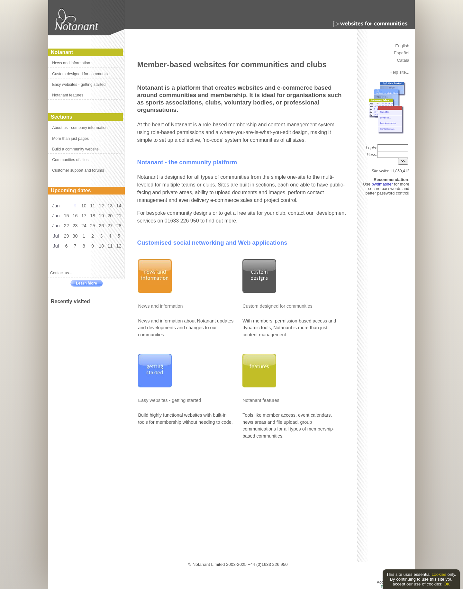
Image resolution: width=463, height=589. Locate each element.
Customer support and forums (78, 170)
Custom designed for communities (81, 74)
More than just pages (70, 138)
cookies (439, 574)
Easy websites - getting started (78, 84)
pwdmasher (383, 184)
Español (401, 52)
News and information (71, 63)
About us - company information (79, 127)
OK (447, 584)
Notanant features (67, 95)
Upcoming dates (71, 190)
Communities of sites (70, 160)
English (402, 45)
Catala (403, 60)
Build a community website (75, 149)
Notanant (62, 52)
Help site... (399, 72)
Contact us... (61, 273)
